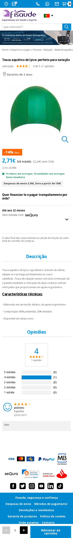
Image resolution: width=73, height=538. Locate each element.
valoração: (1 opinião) (28, 67)
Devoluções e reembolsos (36, 510)
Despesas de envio (18, 503)
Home (5, 49)
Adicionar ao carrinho (50, 531)
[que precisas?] (36, 27)
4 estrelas (9, 377)
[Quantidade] (15, 530)
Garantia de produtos (22, 516)
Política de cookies (52, 516)
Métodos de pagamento (50, 503)
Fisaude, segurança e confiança (36, 497)
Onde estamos (29, 522)
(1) (55, 377)
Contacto (48, 522)
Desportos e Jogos (21, 49)
